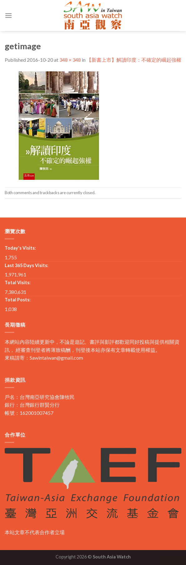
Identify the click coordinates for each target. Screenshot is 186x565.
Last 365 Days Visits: (26, 265)
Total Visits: (18, 282)
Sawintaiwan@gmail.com (56, 358)
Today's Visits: (20, 248)
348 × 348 (70, 60)
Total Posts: (18, 299)
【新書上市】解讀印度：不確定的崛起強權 (133, 60)
